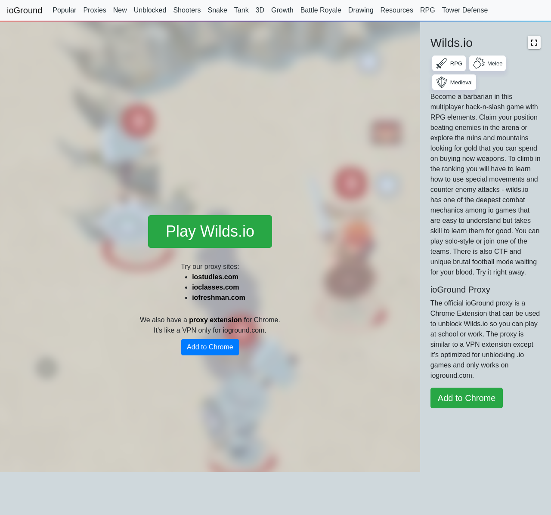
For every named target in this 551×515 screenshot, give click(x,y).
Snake (217, 10)
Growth (282, 10)
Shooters (187, 10)
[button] (534, 42)
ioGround (24, 10)
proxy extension (215, 320)
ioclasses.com (215, 287)
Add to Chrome (210, 347)
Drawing (361, 10)
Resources (397, 10)
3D (260, 10)
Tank (241, 10)
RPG (427, 10)
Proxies (94, 10)
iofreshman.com (218, 297)
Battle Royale (320, 10)
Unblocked (150, 10)
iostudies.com (215, 277)
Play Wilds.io (210, 231)
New (120, 10)
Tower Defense (465, 10)
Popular (64, 10)
